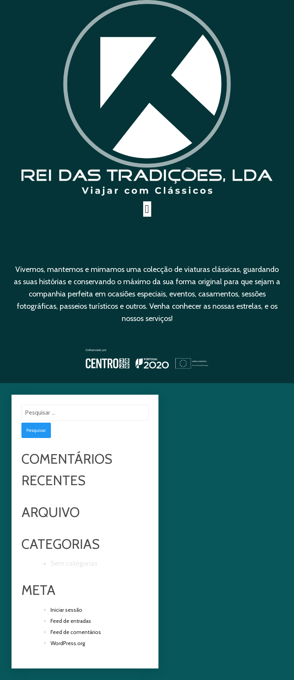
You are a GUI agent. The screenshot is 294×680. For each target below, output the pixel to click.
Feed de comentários (76, 632)
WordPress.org (68, 643)
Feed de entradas (71, 620)
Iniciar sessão (66, 609)
